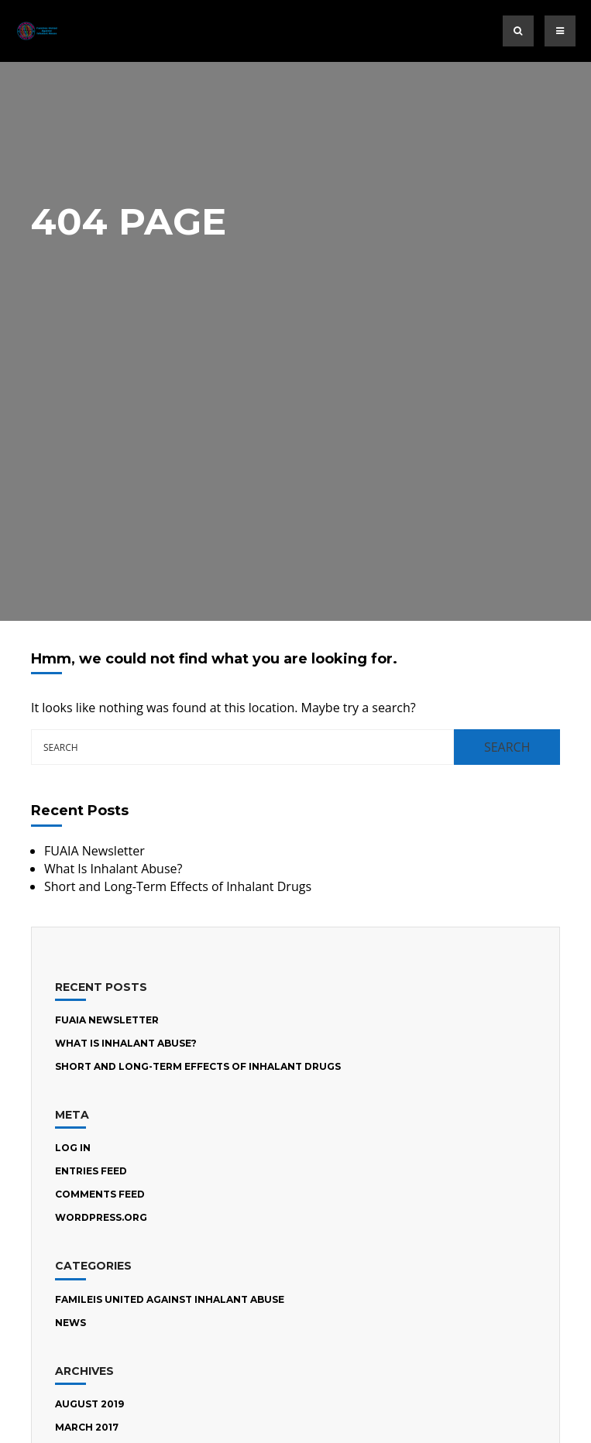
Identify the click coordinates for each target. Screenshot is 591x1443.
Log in (73, 1147)
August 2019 (89, 1404)
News (70, 1322)
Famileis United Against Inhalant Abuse (169, 1299)
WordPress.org (101, 1217)
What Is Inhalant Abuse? (113, 868)
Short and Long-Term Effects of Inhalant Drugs (177, 886)
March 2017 (87, 1427)
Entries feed (91, 1171)
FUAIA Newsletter (94, 850)
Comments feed (100, 1194)
